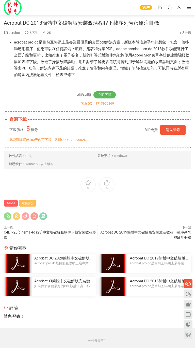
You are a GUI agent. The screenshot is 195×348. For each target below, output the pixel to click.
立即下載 (104, 95)
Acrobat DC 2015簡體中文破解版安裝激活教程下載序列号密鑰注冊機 (159, 281)
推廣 (188, 33)
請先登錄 (173, 130)
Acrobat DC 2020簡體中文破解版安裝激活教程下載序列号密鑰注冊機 (63, 258)
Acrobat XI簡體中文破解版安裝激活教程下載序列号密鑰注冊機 (62, 281)
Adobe (10, 203)
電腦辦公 (28, 203)
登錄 (16, 316)
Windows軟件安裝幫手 (13, 7)
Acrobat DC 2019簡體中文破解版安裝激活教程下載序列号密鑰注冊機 (159, 258)
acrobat (14, 33)
